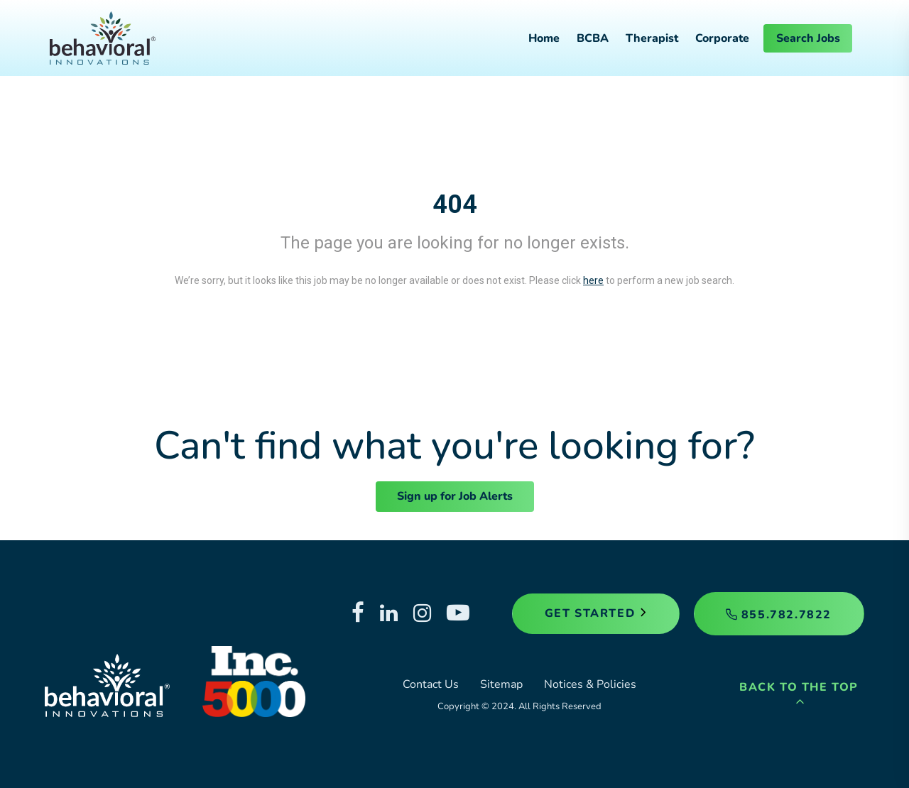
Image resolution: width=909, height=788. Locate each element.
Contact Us (431, 684)
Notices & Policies (590, 684)
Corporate (722, 38)
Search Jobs (808, 38)
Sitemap (501, 684)
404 (454, 204)
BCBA (593, 38)
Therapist (652, 38)
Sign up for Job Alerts (455, 496)
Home (544, 38)
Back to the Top (799, 693)
